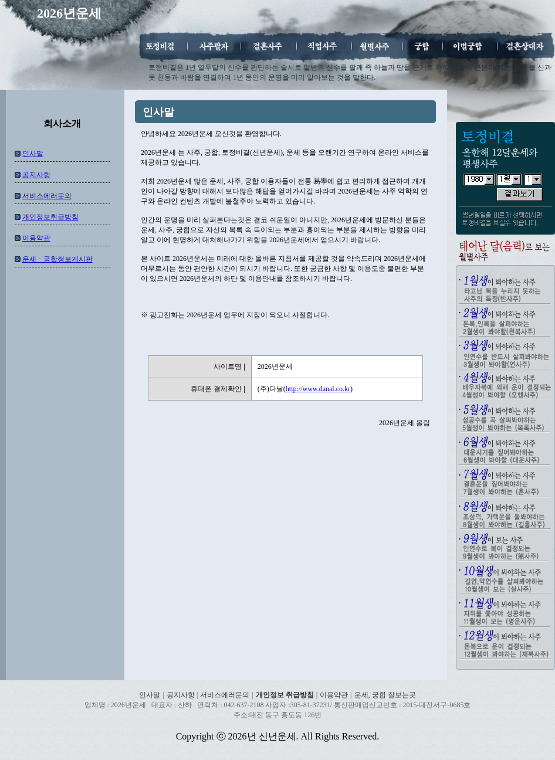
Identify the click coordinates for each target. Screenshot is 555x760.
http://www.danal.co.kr (318, 389)
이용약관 (36, 238)
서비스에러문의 (47, 196)
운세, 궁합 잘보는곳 (385, 695)
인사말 (32, 154)
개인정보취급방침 (50, 217)
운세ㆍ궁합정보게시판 (57, 259)
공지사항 (36, 175)
